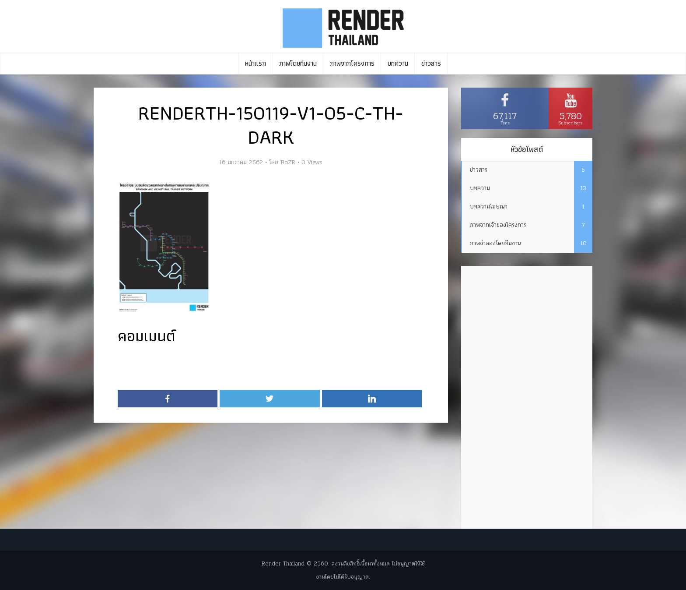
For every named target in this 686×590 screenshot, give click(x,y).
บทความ (398, 63)
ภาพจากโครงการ (352, 63)
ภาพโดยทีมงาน (298, 63)
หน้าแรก (255, 63)
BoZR (287, 162)
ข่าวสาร (431, 63)
